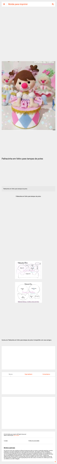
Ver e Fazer (16, 435)
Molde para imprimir (18, 4)
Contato (6, 440)
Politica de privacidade (33, 440)
